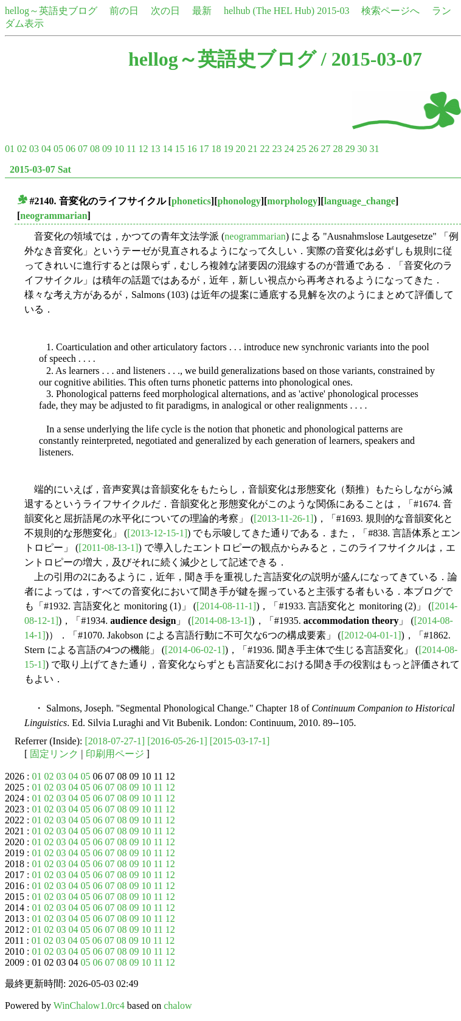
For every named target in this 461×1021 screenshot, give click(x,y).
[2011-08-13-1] (108, 547)
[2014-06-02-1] (195, 650)
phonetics (191, 201)
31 (374, 149)
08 (95, 149)
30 (362, 149)
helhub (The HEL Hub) (269, 10)
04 (46, 149)
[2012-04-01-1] (371, 635)
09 (107, 149)
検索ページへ (390, 10)
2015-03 (333, 10)
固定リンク (54, 754)
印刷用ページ (115, 754)
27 (325, 149)
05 (58, 149)
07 (83, 149)
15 (179, 149)
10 (119, 149)
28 (337, 149)
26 (313, 149)
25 (301, 149)
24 (289, 149)
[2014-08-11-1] (226, 606)
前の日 (124, 10)
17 (204, 149)
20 (240, 149)
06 (70, 149)
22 (264, 149)
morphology (292, 201)
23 (277, 149)
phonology (239, 201)
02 (22, 149)
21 (252, 149)
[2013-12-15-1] (157, 533)
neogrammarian (53, 215)
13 (155, 149)
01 (10, 149)
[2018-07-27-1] (115, 741)
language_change (359, 201)
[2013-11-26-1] (283, 518)
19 (228, 149)
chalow (178, 1005)
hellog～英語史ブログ (51, 10)
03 (34, 149)
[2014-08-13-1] (222, 620)
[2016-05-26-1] (177, 741)
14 (167, 149)
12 (143, 149)
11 (131, 149)
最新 (202, 10)
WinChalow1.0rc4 (89, 1005)
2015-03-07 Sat (40, 169)
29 (350, 149)
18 (216, 149)
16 (191, 149)
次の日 (165, 10)
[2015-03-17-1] (240, 741)
